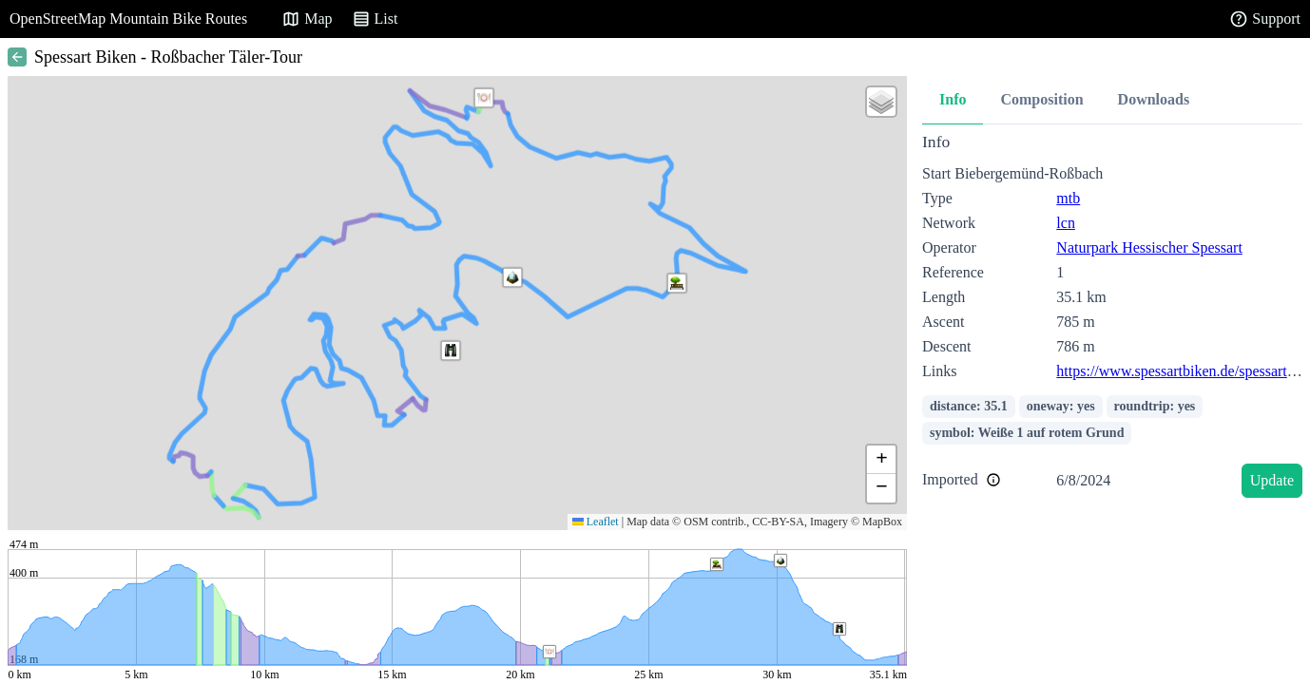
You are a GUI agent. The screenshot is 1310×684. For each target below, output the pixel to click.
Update (1272, 480)
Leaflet (595, 521)
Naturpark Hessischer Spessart (1149, 247)
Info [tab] (952, 99)
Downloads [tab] (1154, 99)
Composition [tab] (1041, 99)
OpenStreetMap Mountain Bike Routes (128, 18)
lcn (1065, 223)
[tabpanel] (1112, 318)
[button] (450, 350)
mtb (1068, 198)
